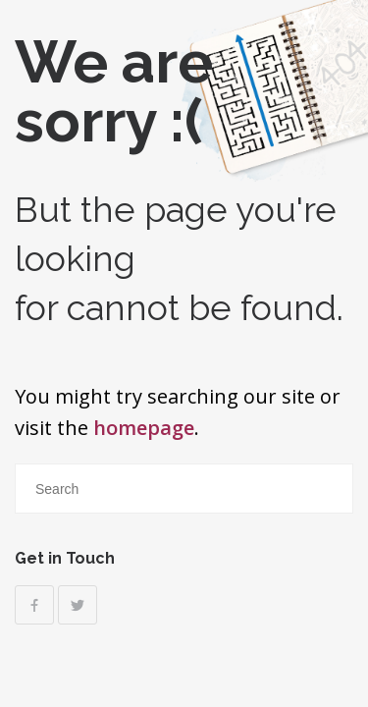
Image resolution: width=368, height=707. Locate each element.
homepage (143, 427)
